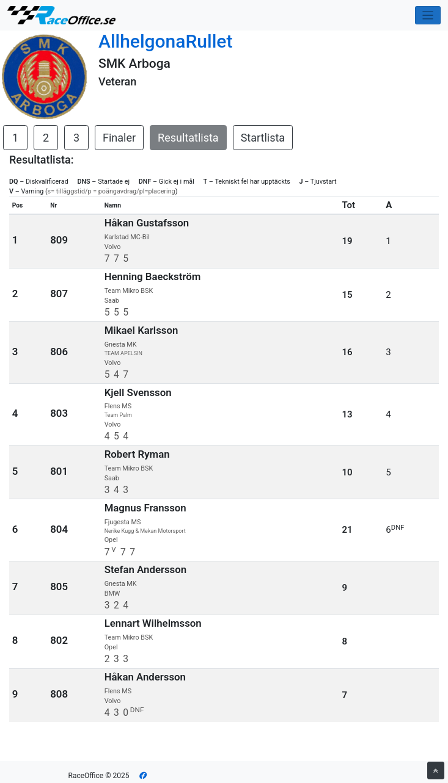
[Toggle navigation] (428, 15)
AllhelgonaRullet (165, 41)
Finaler (119, 137)
